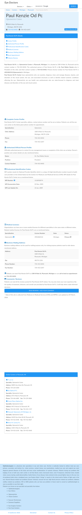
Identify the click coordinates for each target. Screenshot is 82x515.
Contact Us (51, 512)
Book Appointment (13, 55)
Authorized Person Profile (15, 44)
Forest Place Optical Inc (14, 401)
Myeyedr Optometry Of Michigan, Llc (18, 412)
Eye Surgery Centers (15, 506)
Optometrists (13, 494)
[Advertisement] (41, 101)
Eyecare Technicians (15, 500)
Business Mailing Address (15, 52)
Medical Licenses (12, 49)
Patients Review (12, 58)
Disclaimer (33, 512)
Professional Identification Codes (17, 46)
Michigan (22, 10)
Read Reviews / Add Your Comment (41, 290)
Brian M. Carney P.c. (13, 422)
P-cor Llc (9, 380)
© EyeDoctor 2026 (14, 512)
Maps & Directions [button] (71, 29)
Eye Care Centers (14, 508)
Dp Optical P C (11, 390)
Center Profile (11, 41)
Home (8, 10)
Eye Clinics (12, 491)
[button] (20, 6)
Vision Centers (13, 496)
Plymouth (31, 10)
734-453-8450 (13, 29)
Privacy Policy (69, 512)
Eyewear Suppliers (14, 502)
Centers (14, 10)
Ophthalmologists (14, 488)
